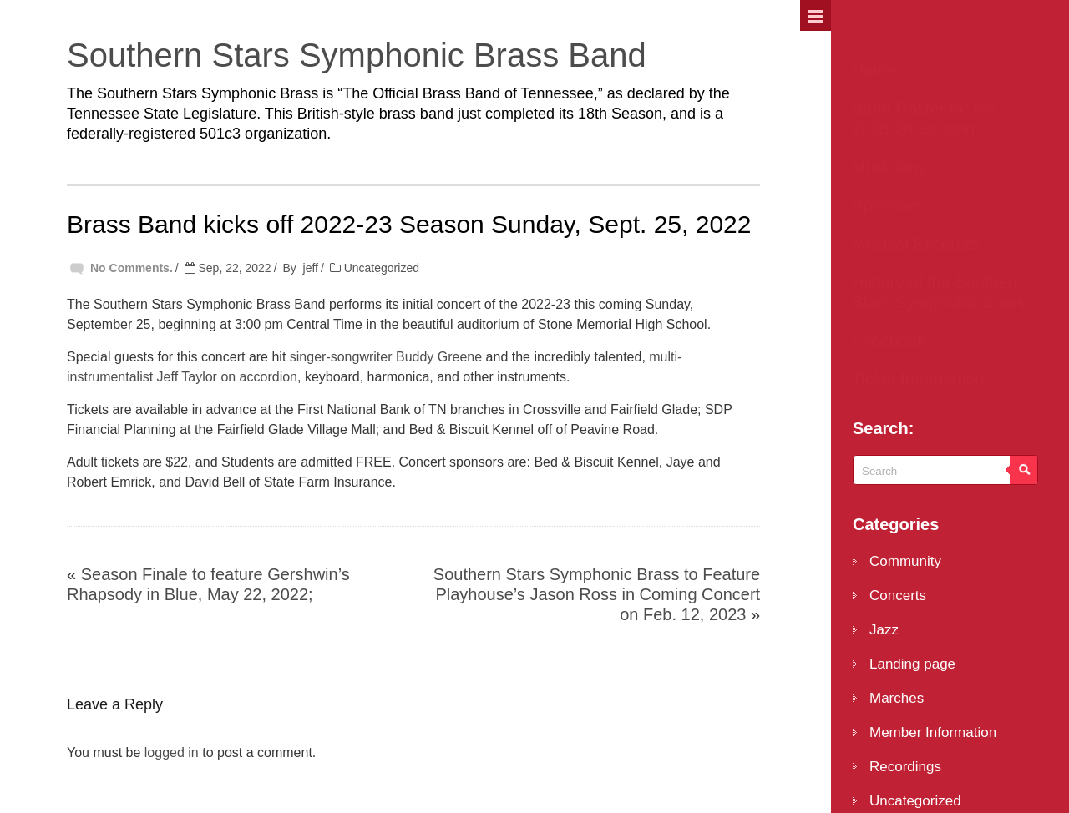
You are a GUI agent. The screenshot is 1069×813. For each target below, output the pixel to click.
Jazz (884, 630)
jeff (310, 268)
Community (905, 561)
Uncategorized (381, 268)
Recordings (905, 767)
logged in (171, 752)
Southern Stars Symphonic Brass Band (356, 55)
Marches (896, 698)
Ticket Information (918, 379)
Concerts (897, 595)
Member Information (932, 732)
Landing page (912, 664)
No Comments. (131, 268)
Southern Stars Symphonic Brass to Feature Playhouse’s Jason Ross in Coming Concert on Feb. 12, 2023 (596, 594)
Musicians (889, 167)
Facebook (888, 340)
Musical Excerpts (915, 244)
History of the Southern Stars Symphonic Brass (939, 292)
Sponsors (887, 205)
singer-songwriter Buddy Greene (386, 357)
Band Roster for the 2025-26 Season (924, 118)
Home (874, 70)
